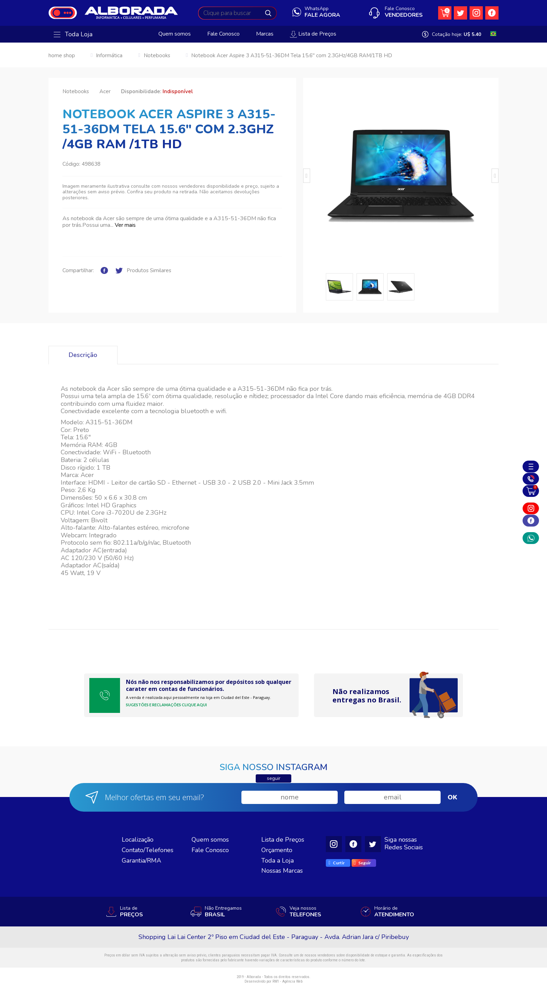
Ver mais (125, 225)
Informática (109, 55)
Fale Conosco (223, 34)
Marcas (265, 34)
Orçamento (276, 850)
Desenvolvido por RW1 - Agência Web (273, 981)
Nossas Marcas (282, 870)
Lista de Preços (313, 34)
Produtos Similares (149, 270)
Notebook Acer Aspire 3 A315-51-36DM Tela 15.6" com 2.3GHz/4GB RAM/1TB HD (291, 55)
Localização (137, 839)
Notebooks (157, 55)
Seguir (362, 863)
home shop (61, 55)
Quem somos (174, 34)
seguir (273, 778)
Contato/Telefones (147, 850)
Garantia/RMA (141, 860)
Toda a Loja (277, 860)
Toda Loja (73, 34)
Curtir (337, 862)
